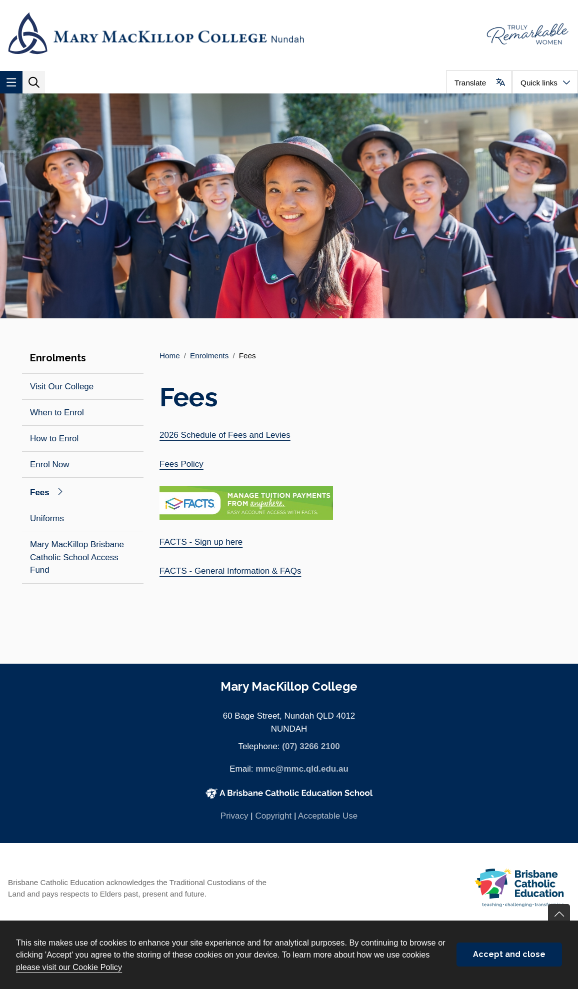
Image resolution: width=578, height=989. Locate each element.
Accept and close (509, 954)
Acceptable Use (328, 816)
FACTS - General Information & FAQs (230, 571)
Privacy (234, 816)
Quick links (539, 82)
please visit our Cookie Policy (69, 967)
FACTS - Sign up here (201, 542)
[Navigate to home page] (144, 33)
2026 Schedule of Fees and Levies (225, 435)
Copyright (273, 816)
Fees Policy (182, 464)
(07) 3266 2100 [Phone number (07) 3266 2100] (311, 746)
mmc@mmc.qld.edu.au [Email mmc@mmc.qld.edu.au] (302, 769)
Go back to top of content (559, 915)
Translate (470, 82)
